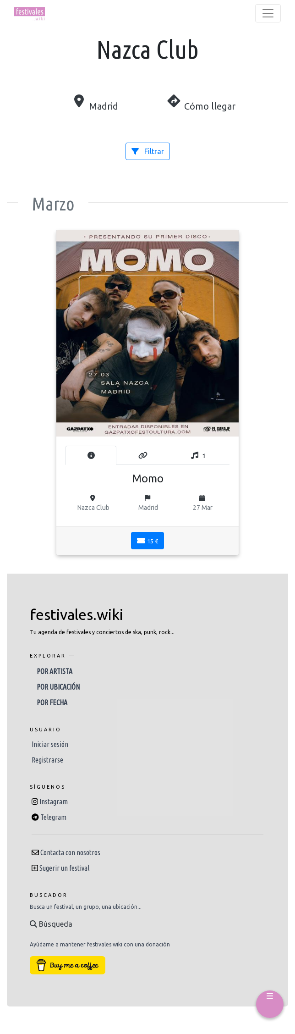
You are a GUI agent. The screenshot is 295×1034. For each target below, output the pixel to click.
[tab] (91, 455)
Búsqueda (51, 924)
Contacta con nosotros (70, 852)
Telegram (53, 817)
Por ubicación (58, 687)
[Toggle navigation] (268, 13)
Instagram (53, 801)
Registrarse (47, 760)
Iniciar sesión (50, 744)
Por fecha (52, 702)
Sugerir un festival (64, 868)
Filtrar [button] (147, 151)
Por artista (54, 671)
